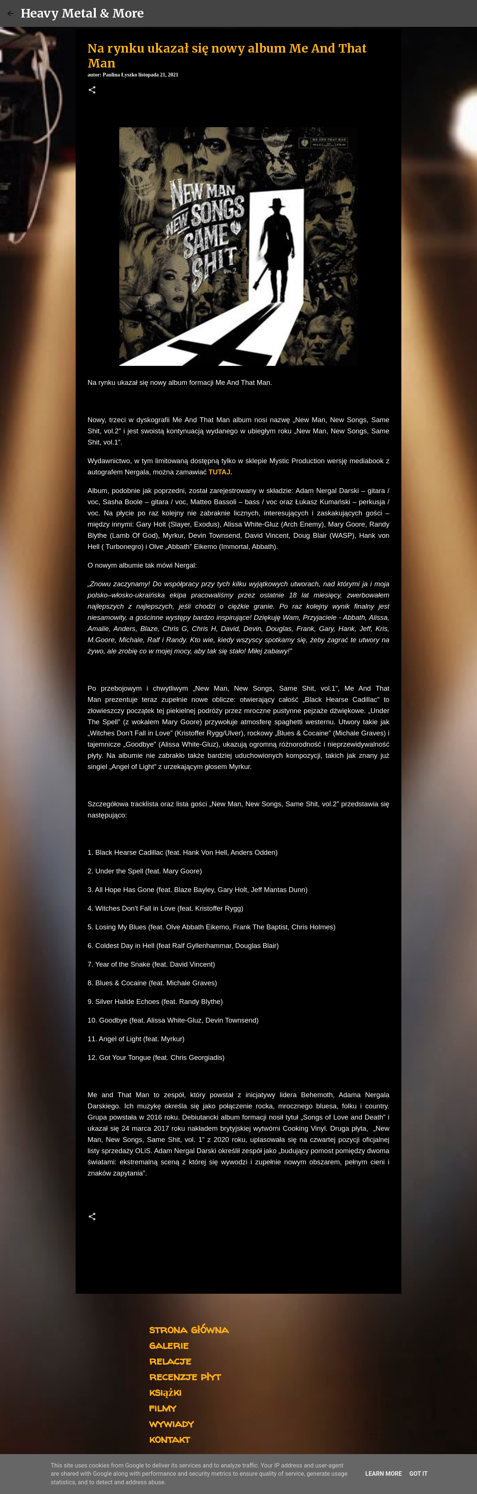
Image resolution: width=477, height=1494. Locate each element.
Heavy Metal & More (82, 13)
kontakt (169, 1438)
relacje (170, 1360)
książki (165, 1391)
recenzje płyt (185, 1376)
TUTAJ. (221, 472)
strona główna (188, 1329)
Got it (418, 1473)
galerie (169, 1344)
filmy (162, 1407)
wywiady (171, 1423)
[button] (92, 90)
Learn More (383, 1473)
